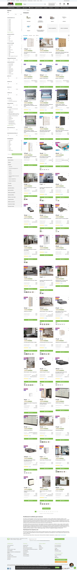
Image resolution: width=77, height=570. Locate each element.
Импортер (9, 558)
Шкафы (15, 162)
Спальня (25, 7)
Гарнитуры (15, 167)
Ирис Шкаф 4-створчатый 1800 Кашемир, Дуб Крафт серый (45, 131)
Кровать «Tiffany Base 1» (60, 78)
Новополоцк (41, 547)
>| (57, 511)
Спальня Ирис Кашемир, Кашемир (46, 52)
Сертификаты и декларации (11, 556)
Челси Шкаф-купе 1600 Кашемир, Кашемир (30, 53)
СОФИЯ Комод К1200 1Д (28, 430)
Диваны (19, 7)
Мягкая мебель (11, 7)
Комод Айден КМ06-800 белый (61, 249)
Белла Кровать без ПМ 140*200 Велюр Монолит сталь (61, 312)
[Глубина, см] (10, 95)
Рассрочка (34, 0)
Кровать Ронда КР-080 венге (29, 218)
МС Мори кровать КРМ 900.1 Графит (30, 342)
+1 (34, 292)
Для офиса (51, 7)
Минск (40, 545)
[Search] (34, 4)
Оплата (8, 547)
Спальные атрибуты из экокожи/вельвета (14, 176)
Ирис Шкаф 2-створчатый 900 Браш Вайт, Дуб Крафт (30, 157)
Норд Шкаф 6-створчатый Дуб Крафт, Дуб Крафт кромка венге (62, 53)
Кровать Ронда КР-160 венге (60, 187)
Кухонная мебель (39, 7)
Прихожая (15, 186)
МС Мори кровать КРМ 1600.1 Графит (30, 280)
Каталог (19, 4)
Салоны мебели (13, 0)
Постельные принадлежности (15, 168)
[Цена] (10, 14)
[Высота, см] (10, 89)
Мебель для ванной (15, 192)
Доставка (8, 0)
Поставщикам (25, 550)
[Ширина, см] (10, 83)
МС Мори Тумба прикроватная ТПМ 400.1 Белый (46, 281)
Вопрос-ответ (25, 546)
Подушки (10, 173)
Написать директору (61, 561)
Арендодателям (25, 545)
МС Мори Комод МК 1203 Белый (45, 218)
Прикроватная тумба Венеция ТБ (61, 342)
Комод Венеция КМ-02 (59, 430)
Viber (56, 548)
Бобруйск (40, 549)
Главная (24, 10)
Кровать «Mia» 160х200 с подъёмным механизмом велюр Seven (46, 105)
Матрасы (15, 172)
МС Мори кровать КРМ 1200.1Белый (46, 430)
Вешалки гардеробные (12, 178)
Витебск (40, 546)
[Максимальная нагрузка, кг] (10, 135)
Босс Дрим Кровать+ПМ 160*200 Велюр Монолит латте (29, 460)
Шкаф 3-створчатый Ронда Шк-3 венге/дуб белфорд (45, 403)
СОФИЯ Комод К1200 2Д (60, 402)
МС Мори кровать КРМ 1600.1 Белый (46, 342)
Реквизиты (25, 553)
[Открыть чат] (71, 565)
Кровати (15, 170)
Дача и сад (57, 7)
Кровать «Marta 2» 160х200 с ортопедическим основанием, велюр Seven (30, 131)
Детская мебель (15, 190)
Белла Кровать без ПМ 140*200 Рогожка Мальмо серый (45, 157)
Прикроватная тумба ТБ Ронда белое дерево (30, 403)
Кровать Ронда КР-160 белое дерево (62, 218)
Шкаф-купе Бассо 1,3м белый (45, 249)
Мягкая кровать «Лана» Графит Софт (46, 311)
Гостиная (31, 7)
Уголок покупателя (10, 545)
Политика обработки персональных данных (30, 549)
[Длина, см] (10, 78)
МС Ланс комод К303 (59, 490)
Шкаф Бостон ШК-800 (27, 311)
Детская (46, 7)
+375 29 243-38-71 (51, 5)
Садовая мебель (15, 199)
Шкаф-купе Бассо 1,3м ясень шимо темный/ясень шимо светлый (62, 281)
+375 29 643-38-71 (51, 4)
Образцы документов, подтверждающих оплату (13, 552)
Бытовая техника (15, 206)
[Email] (41, 539)
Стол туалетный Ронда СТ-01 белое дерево (30, 188)
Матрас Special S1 (59, 156)
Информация (10, 543)
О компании (17, 0)
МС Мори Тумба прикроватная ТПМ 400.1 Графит (46, 188)
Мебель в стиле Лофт (15, 197)
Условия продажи (26, 554)
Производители (25, 551)
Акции (38, 0)
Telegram (56, 549)
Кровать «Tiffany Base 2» (44, 78)
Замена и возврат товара (23, 0)
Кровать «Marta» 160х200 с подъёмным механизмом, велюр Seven (61, 105)
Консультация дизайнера (61, 559)
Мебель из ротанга (15, 202)
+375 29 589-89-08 (58, 554)
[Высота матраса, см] (10, 130)
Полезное (25, 543)
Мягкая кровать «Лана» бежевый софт (45, 491)
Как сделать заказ (10, 555)
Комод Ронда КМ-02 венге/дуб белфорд (29, 491)
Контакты (8, 559)
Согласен (57, 567)
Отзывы (41, 0)
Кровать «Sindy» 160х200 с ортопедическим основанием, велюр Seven (30, 105)
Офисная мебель (15, 195)
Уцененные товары (64, 7)
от (28, 50)
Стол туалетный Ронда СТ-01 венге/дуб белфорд (30, 250)
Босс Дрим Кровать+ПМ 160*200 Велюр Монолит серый (61, 372)
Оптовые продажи (30, 0)
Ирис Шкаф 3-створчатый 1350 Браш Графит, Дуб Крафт (62, 131)
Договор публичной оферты (27, 547)
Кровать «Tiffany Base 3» (28, 78)
